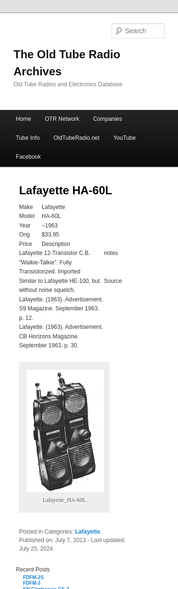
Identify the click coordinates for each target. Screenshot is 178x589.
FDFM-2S (33, 577)
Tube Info (27, 138)
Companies (107, 119)
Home (23, 119)
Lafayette (87, 531)
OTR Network (62, 119)
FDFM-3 (32, 583)
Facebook (28, 157)
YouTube (124, 138)
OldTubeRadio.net (77, 138)
